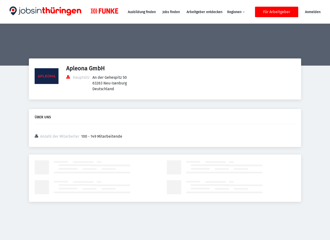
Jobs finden (171, 12)
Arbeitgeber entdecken (204, 12)
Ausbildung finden (142, 12)
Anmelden (312, 12)
